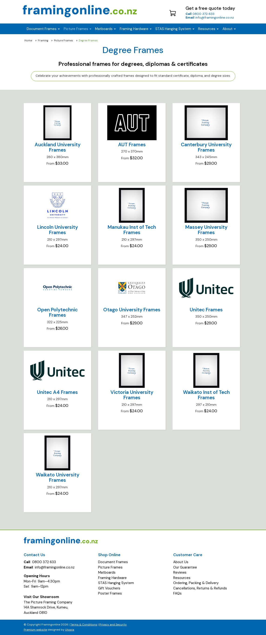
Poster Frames (110, 593)
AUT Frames (132, 144)
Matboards (107, 572)
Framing (43, 40)
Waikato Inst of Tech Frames (206, 395)
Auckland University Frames (57, 147)
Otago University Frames (131, 309)
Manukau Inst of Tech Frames (132, 230)
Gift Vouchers (109, 588)
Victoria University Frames (131, 395)
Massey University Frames (206, 230)
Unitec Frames (206, 309)
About (229, 29)
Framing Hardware (112, 577)
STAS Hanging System (116, 583)
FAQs (177, 593)
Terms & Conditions (83, 624)
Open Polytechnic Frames (57, 312)
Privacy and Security (113, 624)
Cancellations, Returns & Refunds (200, 588)
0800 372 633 (200, 14)
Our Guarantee (185, 567)
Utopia (69, 630)
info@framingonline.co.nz (210, 17)
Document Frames (113, 562)
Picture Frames (63, 40)
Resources (208, 29)
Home (28, 40)
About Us (180, 562)
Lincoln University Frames (57, 230)
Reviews (179, 572)
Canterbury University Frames (206, 147)
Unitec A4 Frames (57, 392)
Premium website (35, 630)
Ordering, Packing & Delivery (196, 583)
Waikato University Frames (57, 477)
